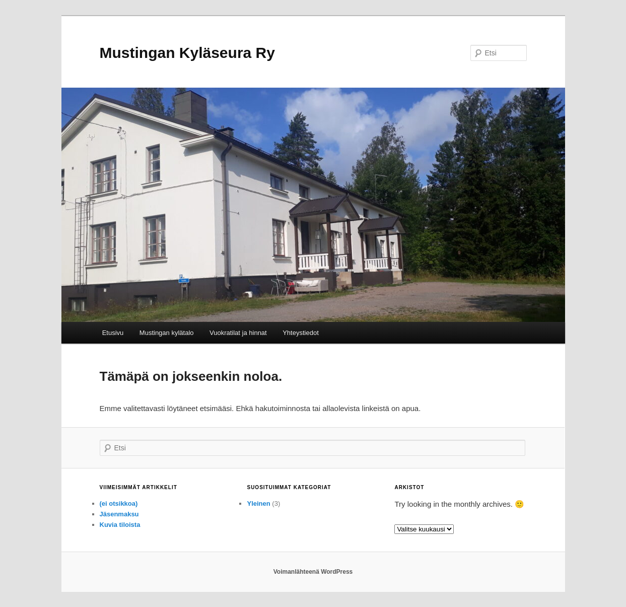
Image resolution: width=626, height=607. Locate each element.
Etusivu (113, 332)
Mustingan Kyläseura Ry (187, 52)
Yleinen (258, 503)
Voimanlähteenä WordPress (313, 571)
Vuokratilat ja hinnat (238, 332)
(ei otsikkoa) (119, 503)
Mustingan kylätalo (167, 332)
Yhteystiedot (301, 332)
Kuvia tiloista (120, 524)
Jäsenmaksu (119, 514)
